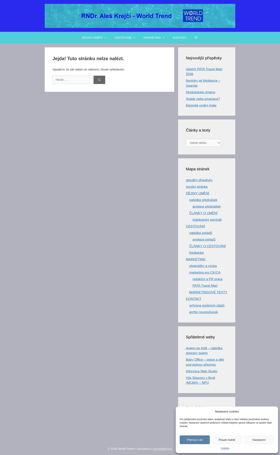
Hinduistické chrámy (200, 92)
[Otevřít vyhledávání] (196, 37)
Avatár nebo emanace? (203, 99)
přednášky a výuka (203, 266)
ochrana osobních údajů (206, 305)
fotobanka (196, 253)
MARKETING (156, 37)
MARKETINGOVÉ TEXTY (208, 292)
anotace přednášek (206, 206)
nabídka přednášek (203, 200)
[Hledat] (99, 80)
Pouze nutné (227, 439)
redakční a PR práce (207, 279)
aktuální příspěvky (199, 180)
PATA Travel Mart (205, 286)
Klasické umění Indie (201, 105)
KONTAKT (179, 37)
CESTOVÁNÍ (127, 37)
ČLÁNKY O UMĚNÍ (203, 213)
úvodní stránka (197, 187)
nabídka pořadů (200, 233)
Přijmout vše (195, 439)
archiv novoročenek (203, 312)
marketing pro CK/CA (204, 272)
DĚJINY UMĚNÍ (96, 37)
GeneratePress (162, 448)
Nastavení (259, 439)
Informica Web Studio (201, 371)
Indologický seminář (207, 220)
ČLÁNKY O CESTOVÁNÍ (207, 246)
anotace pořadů (203, 239)
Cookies (225, 448)
